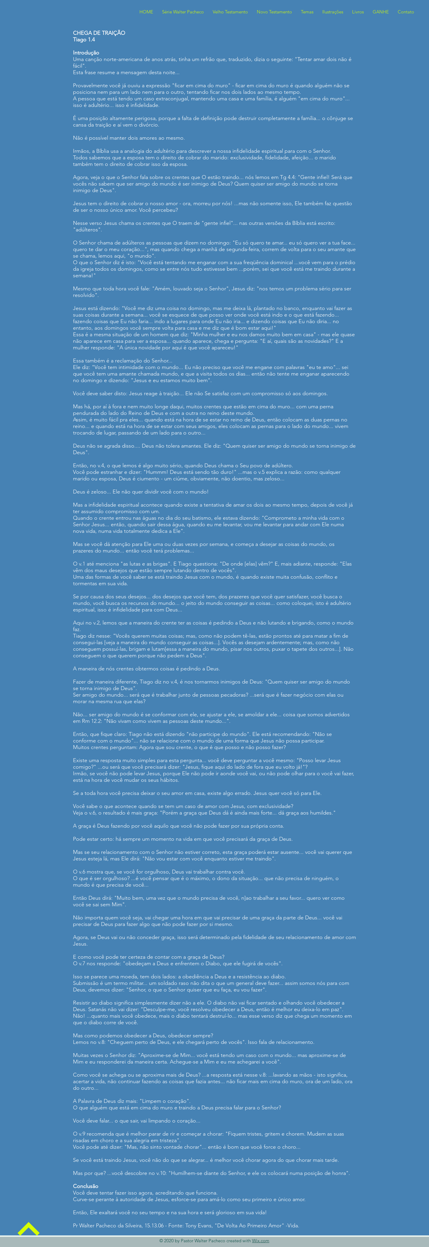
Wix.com (260, 1240)
